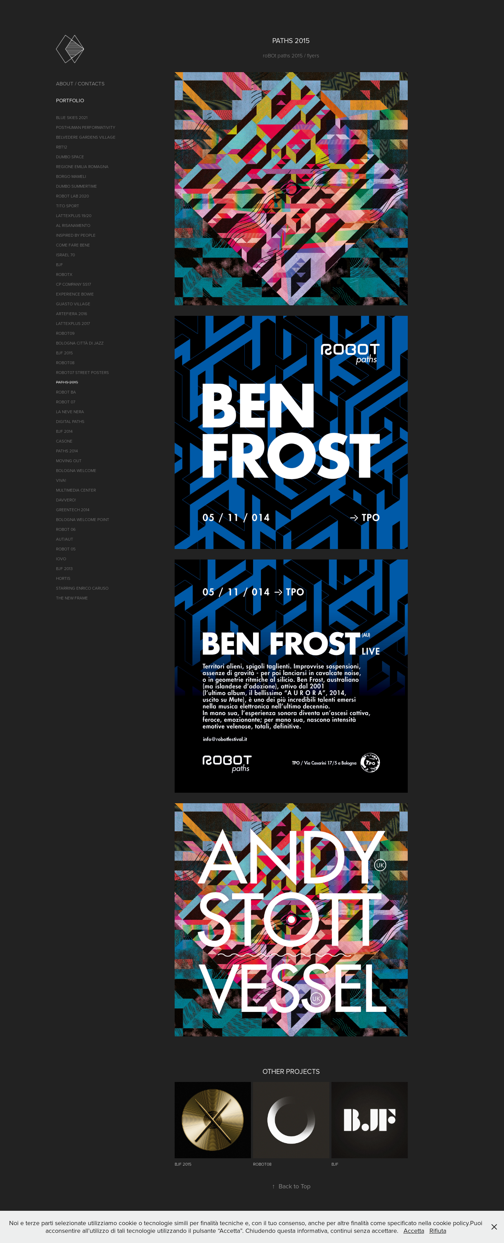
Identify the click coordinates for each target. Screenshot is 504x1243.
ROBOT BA (66, 392)
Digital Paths (70, 421)
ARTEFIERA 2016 (71, 314)
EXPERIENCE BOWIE (75, 294)
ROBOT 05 (66, 549)
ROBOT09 (65, 333)
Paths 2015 (67, 382)
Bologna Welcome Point (82, 519)
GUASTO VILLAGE (73, 304)
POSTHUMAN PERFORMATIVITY (85, 127)
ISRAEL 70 (65, 255)
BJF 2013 (64, 568)
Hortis (63, 578)
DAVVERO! (66, 500)
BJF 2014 (64, 431)
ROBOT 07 (65, 402)
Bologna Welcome (76, 470)
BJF (59, 265)
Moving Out (69, 461)
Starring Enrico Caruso (82, 588)
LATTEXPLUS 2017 (73, 323)
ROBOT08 (65, 363)
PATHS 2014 (67, 451)
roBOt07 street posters (82, 372)
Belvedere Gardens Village (85, 137)
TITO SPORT (67, 206)
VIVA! (61, 480)
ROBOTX (64, 274)
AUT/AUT (64, 539)
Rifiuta (437, 1230)
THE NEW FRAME (72, 598)
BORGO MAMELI (71, 176)
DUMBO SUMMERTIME (76, 186)
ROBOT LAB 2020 (72, 196)
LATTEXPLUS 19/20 (73, 215)
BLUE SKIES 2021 (72, 117)
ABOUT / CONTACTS (80, 83)
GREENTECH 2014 (72, 510)
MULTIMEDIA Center (76, 490)
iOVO (61, 559)
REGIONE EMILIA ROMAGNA (82, 166)
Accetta (414, 1230)
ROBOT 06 (66, 529)
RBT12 (61, 147)
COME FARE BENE (73, 245)
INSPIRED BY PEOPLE (76, 235)
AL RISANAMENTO (73, 225)
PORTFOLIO (70, 100)
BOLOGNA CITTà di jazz (80, 343)
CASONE (64, 441)
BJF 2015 (64, 353)
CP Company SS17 (73, 284)
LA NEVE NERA (70, 412)
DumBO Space (70, 157)
